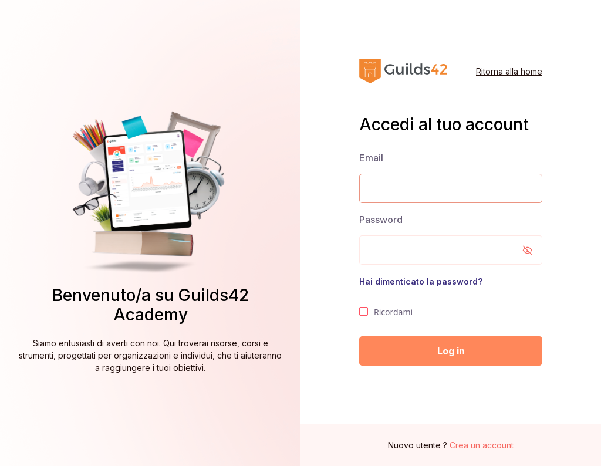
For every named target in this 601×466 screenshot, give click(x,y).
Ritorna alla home (509, 71)
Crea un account (482, 445)
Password (381, 219)
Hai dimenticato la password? (420, 281)
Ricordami (386, 312)
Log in (451, 351)
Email (371, 158)
